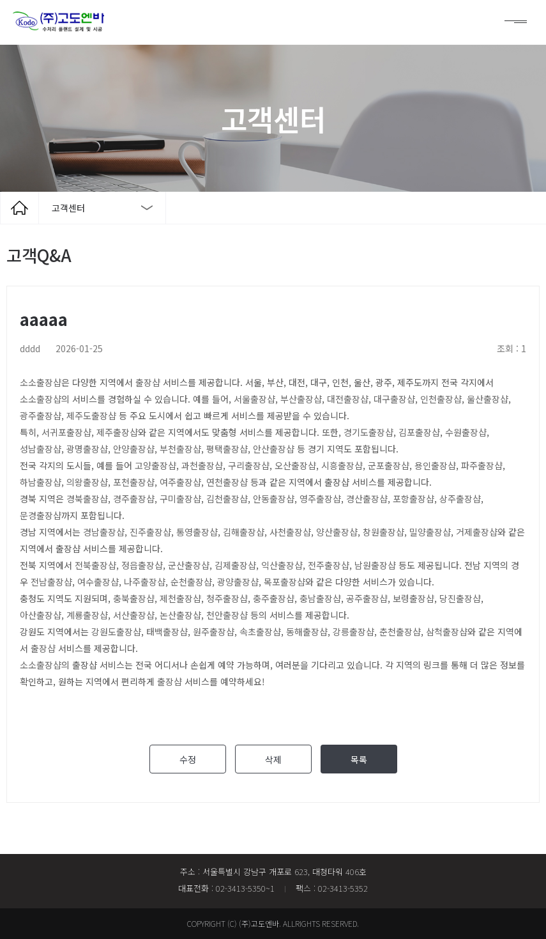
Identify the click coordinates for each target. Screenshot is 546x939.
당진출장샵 (460, 598)
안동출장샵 (273, 498)
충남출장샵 (320, 598)
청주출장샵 (227, 598)
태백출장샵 (167, 631)
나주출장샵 (144, 581)
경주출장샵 (134, 498)
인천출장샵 (441, 398)
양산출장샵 (337, 531)
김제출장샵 (235, 565)
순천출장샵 (191, 581)
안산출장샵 (273, 448)
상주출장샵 (460, 498)
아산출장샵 (40, 615)
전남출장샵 (51, 581)
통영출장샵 (197, 531)
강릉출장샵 (353, 631)
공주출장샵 (367, 598)
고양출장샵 (155, 465)
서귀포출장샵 (66, 432)
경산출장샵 (367, 498)
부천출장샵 (180, 448)
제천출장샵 (180, 598)
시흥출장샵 (342, 465)
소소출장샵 (40, 382)
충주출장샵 (273, 598)
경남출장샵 (104, 531)
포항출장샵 (413, 498)
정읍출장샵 (142, 565)
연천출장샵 (227, 482)
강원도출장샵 (116, 631)
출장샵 (147, 382)
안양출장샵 (134, 448)
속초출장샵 (260, 631)
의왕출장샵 (87, 482)
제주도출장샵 (91, 415)
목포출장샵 (284, 581)
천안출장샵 (227, 615)
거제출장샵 (476, 531)
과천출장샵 (202, 465)
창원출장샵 (383, 531)
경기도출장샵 (368, 432)
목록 (359, 759)
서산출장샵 (134, 615)
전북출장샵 (95, 565)
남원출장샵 (375, 565)
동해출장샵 (307, 631)
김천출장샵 (227, 498)
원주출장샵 (213, 631)
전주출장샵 (328, 565)
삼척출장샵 (446, 631)
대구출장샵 (394, 398)
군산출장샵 (188, 565)
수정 (187, 759)
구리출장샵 (248, 465)
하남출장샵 (40, 482)
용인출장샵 (435, 465)
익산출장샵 (282, 565)
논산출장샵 (180, 615)
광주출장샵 (40, 415)
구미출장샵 (180, 498)
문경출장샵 (40, 515)
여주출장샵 (180, 482)
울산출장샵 (487, 398)
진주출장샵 (150, 531)
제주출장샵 (117, 432)
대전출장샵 (347, 398)
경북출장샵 (87, 498)
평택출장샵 (227, 448)
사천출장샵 (290, 531)
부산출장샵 (301, 398)
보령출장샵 (413, 598)
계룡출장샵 (87, 615)
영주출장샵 (320, 498)
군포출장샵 (388, 465)
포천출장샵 (134, 482)
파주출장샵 (482, 465)
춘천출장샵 (400, 631)
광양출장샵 (238, 581)
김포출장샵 (419, 432)
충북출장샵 (134, 598)
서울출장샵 (254, 398)
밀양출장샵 (430, 531)
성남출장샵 (40, 448)
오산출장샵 (295, 465)
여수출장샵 (98, 581)
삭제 (273, 759)
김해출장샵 (243, 531)
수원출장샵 (466, 432)
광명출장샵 (87, 448)
